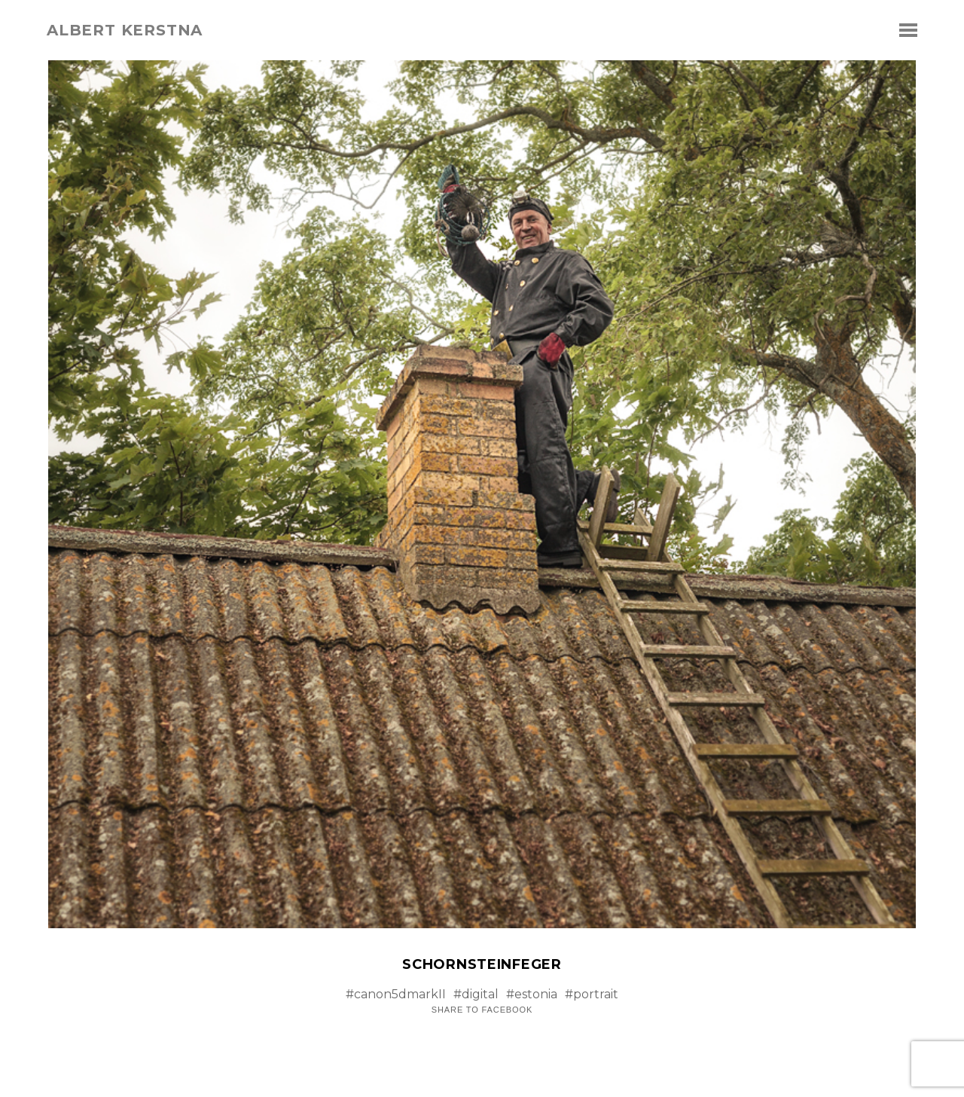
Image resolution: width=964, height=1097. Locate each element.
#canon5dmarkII (396, 994)
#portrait (591, 994)
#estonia (531, 994)
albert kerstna (125, 30)
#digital (476, 994)
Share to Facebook (482, 1010)
